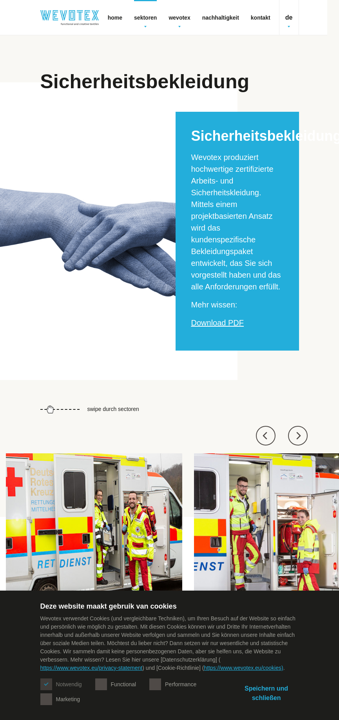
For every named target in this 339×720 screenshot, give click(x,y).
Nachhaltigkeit (220, 18)
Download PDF (217, 322)
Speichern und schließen (266, 693)
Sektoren (145, 21)
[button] (266, 435)
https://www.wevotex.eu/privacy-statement (91, 668)
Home (115, 18)
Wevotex (179, 21)
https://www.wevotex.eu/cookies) (243, 668)
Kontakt (260, 18)
